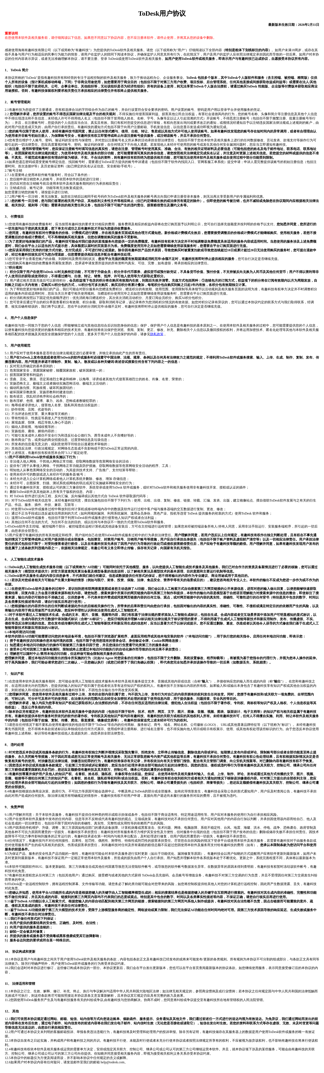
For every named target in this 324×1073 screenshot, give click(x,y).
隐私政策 (156, 334)
